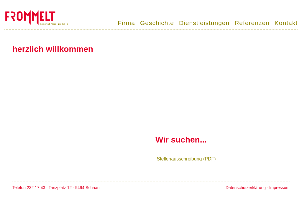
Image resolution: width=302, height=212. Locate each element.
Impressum (279, 187)
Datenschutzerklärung (246, 187)
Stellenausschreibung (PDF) (186, 158)
